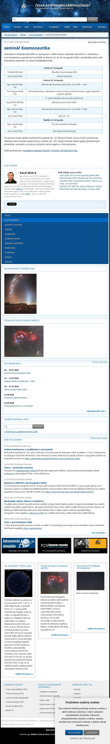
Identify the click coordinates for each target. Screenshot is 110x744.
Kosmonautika (36, 34)
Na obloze (38, 27)
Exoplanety (10, 234)
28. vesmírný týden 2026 (18, 566)
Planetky (78, 697)
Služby (67, 27)
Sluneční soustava (13, 224)
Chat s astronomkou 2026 (18, 522)
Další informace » (24, 674)
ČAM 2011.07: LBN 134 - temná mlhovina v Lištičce (81, 186)
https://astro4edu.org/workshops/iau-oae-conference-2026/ (52, 458)
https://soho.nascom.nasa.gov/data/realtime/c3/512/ (69, 491)
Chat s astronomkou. (32, 528)
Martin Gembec (25, 479)
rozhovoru (9, 473)
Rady (75, 27)
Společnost (87, 27)
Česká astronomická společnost (23, 720)
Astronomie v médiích (49, 704)
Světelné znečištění (14, 243)
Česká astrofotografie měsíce (21, 320)
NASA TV (10, 710)
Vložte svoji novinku (99, 438)
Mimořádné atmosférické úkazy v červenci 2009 (80, 189)
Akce (27, 27)
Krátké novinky (13, 439)
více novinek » (99, 532)
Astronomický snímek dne (19, 268)
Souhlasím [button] (74, 732)
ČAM (27, 194)
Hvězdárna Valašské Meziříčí (36, 150)
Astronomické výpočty (50, 696)
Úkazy (8, 215)
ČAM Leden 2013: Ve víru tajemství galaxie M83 (79, 175)
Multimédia (10, 247)
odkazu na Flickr (36, 513)
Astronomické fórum (49, 712)
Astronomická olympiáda (17, 697)
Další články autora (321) (69, 172)
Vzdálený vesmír (12, 238)
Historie (8, 261)
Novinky (17, 27)
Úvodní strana (10, 34)
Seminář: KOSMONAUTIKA (64, 150)
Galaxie (77, 693)
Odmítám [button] (91, 732)
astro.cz (19, 189)
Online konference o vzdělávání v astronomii (28, 449)
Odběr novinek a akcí (16, 419)
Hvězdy (8, 229)
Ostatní (8, 257)
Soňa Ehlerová (25, 446)
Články (6, 27)
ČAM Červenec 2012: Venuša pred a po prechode (81, 178)
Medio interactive (40, 734)
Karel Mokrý (24, 42)
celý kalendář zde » (96, 411)
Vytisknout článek (98, 42)
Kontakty (102, 27)
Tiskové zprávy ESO (15, 702)
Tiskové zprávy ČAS (15, 693)
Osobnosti (10, 252)
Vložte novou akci (99, 362)
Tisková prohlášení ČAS (16, 689)
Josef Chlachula (25, 464)
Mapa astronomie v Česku (52, 708)
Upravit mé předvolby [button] (82, 738)
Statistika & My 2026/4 (26, 470)
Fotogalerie (54, 27)
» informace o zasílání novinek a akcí (21, 431)
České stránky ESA (14, 706)
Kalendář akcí (12, 363)
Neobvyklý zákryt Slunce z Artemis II (24, 501)
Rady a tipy (45, 700)
